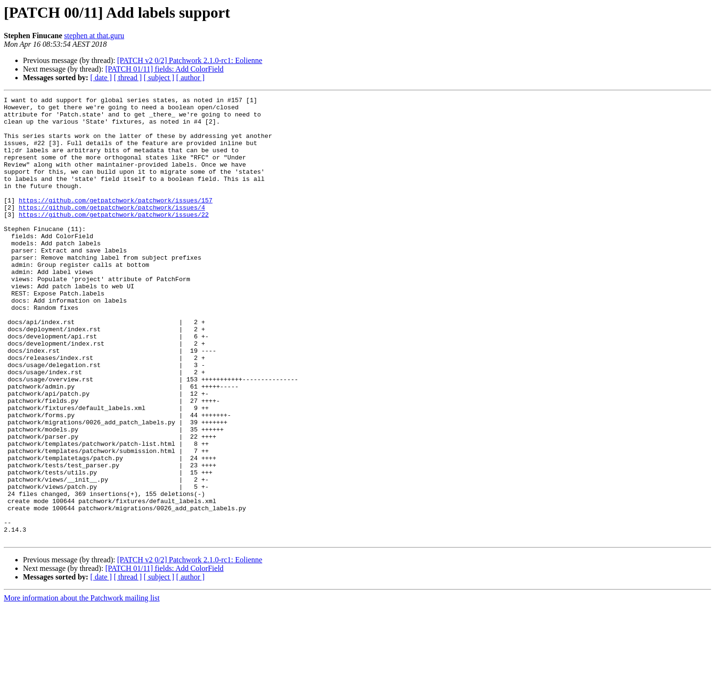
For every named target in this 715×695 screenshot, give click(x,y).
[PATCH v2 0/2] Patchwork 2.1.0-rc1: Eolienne (189, 60)
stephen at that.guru (94, 36)
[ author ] (190, 78)
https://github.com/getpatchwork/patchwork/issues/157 (116, 221)
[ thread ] (128, 78)
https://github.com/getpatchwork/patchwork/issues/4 (112, 230)
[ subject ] (159, 78)
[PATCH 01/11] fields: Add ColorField (164, 69)
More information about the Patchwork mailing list (82, 687)
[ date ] (101, 78)
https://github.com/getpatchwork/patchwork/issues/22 (114, 238)
